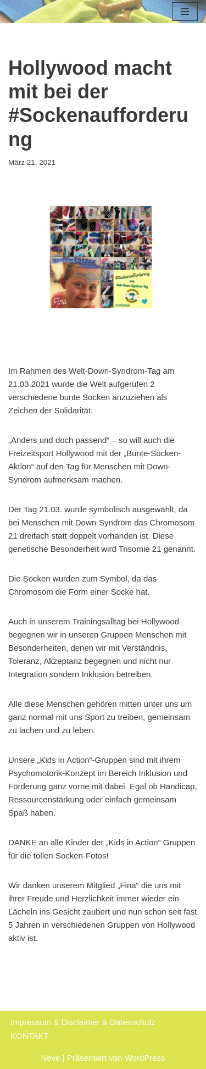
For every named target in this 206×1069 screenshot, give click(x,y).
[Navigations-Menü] (185, 11)
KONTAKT (29, 1035)
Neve (50, 1057)
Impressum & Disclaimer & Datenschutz (82, 1022)
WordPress (145, 1057)
